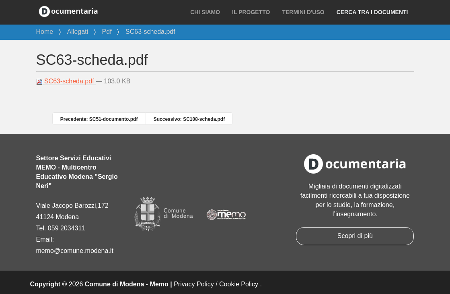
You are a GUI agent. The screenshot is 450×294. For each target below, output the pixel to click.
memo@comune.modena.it (74, 250)
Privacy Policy (194, 284)
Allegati (77, 31)
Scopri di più (355, 235)
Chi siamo (205, 12)
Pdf (107, 31)
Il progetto (251, 12)
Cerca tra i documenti (372, 12)
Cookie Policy (238, 284)
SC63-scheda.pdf (66, 81)
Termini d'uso (303, 12)
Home (44, 31)
